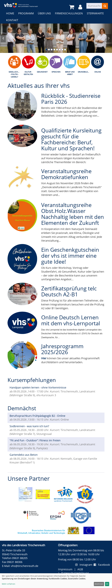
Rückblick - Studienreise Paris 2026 (70, 98)
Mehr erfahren (8, 584)
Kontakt (12, 20)
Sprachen (56, 72)
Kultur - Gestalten (28, 73)
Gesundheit (42, 72)
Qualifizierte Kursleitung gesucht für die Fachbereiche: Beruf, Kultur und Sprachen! (71, 139)
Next (108, 38)
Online (97, 72)
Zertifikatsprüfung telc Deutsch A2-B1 (69, 291)
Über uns (44, 13)
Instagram (84, 564)
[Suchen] (105, 6)
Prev (3, 38)
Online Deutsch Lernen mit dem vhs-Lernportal (70, 320)
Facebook (102, 564)
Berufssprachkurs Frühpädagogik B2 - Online (37, 416)
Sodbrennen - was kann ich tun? (29, 426)
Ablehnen (98, 584)
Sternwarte (95, 13)
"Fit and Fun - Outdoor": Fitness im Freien (35, 440)
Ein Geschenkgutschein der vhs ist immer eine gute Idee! (70, 255)
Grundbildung (84, 72)
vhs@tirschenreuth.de (24, 566)
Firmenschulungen (69, 13)
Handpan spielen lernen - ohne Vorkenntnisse (38, 387)
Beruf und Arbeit (70, 73)
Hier (43, 358)
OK (107, 584)
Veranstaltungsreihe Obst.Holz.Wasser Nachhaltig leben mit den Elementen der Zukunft (72, 213)
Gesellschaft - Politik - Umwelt (15, 74)
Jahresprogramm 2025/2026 (62, 349)
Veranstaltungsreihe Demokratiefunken (66, 174)
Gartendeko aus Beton (24, 455)
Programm (26, 13)
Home (10, 13)
